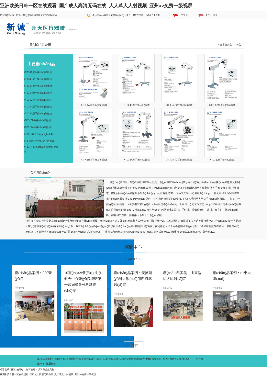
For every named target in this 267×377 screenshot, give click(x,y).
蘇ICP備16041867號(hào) (176, 358)
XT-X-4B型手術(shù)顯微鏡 (38, 79)
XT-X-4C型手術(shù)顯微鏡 (38, 86)
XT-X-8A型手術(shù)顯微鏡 (38, 113)
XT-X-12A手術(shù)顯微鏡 (37, 127)
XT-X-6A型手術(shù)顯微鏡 (38, 106)
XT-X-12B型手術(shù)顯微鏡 (38, 134)
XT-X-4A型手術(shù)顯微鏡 (38, 72)
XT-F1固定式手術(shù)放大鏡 (39, 141)
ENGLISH (211, 15)
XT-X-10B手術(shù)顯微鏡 (37, 120)
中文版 (184, 15)
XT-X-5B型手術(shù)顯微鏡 (38, 99)
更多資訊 (133, 345)
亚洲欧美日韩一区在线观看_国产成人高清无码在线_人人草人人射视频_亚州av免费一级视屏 (96, 5)
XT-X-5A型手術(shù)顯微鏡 (38, 93)
